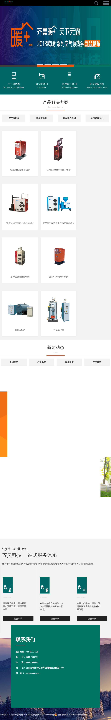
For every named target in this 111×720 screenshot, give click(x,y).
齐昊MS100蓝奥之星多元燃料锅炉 (59, 223)
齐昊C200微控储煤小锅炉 (59, 170)
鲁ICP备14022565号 (45, 714)
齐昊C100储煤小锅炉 (58, 277)
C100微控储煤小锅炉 (20, 170)
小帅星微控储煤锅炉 (20, 277)
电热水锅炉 (20, 330)
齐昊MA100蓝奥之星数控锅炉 (20, 223)
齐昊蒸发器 (58, 330)
